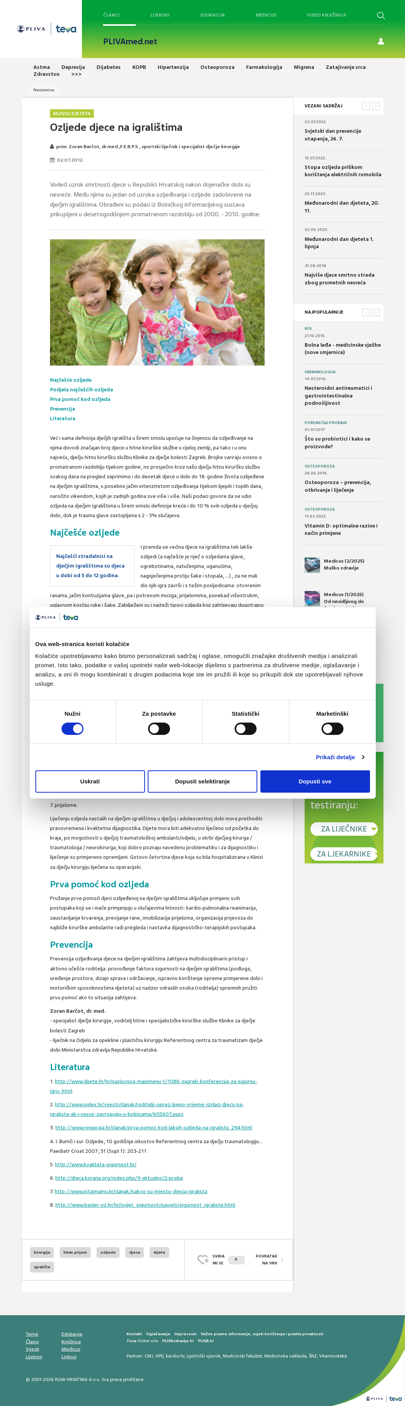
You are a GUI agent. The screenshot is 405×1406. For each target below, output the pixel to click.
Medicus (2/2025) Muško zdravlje (334, 565)
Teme (32, 1334)
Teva (131, 1340)
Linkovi (69, 1357)
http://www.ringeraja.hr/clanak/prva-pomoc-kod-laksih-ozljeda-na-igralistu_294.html (153, 1127)
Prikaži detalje (335, 757)
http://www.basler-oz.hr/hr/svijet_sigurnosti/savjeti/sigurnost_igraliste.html (145, 1205)
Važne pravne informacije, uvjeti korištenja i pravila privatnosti (262, 1333)
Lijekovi (160, 15)
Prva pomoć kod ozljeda (80, 399)
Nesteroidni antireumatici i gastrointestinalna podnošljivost (338, 395)
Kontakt (134, 1333)
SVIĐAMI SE (229, 1260)
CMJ (149, 1356)
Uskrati (90, 781)
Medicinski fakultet (242, 1356)
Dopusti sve (314, 781)
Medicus (266, 15)
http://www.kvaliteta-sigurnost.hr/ (96, 1164)
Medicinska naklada (285, 1356)
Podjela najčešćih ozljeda (81, 389)
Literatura (62, 418)
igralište (42, 1266)
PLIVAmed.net (130, 42)
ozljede (108, 1252)
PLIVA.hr (206, 1340)
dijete (159, 1252)
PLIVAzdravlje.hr (178, 1340)
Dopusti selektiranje (202, 781)
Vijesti (32, 1349)
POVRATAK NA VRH (266, 1260)
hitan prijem (75, 1252)
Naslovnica (43, 89)
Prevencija (62, 409)
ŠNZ (313, 1356)
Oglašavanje (158, 1333)
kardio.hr (175, 1356)
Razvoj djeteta (72, 113)
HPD (159, 1356)
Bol (308, 328)
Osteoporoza (320, 466)
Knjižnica (71, 1342)
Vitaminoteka (333, 1356)
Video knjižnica (326, 15)
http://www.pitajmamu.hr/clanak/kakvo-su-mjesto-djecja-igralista (131, 1191)
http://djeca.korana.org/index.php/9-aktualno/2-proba (119, 1178)
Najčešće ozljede (71, 380)
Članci (111, 15)
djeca (134, 1252)
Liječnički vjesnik (203, 1356)
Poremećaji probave (326, 423)
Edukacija (212, 15)
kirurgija (42, 1252)
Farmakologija (320, 372)
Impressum (186, 1333)
